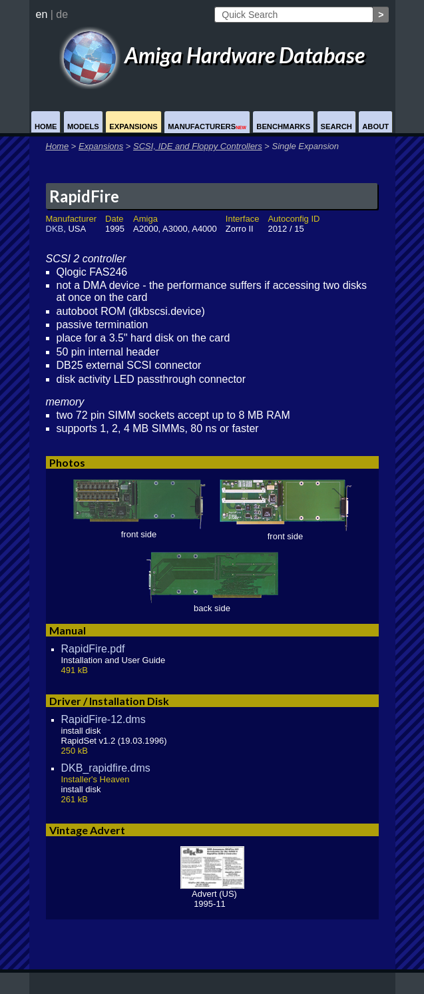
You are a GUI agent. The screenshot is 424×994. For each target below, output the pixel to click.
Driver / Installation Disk (109, 700)
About (375, 126)
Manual (67, 630)
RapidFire (84, 196)
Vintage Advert (87, 830)
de (62, 14)
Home (46, 126)
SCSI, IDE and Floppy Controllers (197, 146)
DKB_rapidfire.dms (105, 768)
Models (83, 126)
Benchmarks (283, 126)
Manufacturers (207, 126)
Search (336, 126)
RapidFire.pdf (93, 648)
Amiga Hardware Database (212, 55)
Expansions (133, 126)
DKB (55, 229)
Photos (67, 462)
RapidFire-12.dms (103, 719)
